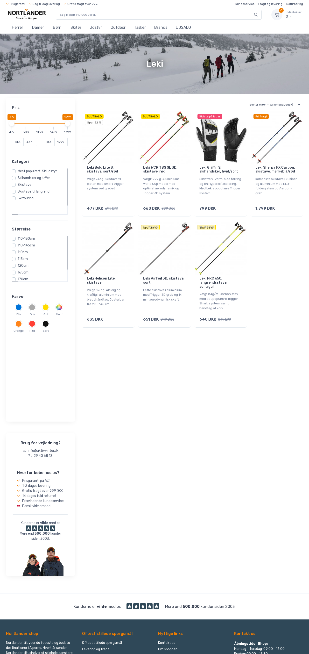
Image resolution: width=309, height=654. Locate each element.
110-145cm (27, 233)
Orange (20, 318)
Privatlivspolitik (170, 572)
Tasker (140, 27)
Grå (33, 301)
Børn (57, 27)
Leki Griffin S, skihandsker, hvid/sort (218, 169)
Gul (47, 301)
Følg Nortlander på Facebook (260, 585)
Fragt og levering (270, 4)
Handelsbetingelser (173, 565)
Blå (20, 301)
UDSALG (183, 27)
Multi (60, 301)
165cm (24, 260)
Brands (160, 27)
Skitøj (75, 27)
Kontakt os (166, 552)
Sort (47, 318)
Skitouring (27, 198)
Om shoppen (167, 559)
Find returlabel (169, 578)
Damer (38, 27)
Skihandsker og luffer (35, 178)
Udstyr (96, 27)
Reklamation (92, 578)
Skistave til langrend (35, 191)
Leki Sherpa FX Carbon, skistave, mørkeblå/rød (275, 169)
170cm (24, 267)
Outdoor (118, 27)
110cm (24, 239)
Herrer (17, 27)
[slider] (13, 123)
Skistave (26, 185)
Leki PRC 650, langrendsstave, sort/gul (213, 279)
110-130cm (27, 226)
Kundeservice (244, 4)
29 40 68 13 (247, 572)
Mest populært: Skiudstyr (38, 171)
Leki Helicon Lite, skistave (101, 277)
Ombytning (90, 565)
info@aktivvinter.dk (253, 579)
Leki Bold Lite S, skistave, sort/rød (102, 169)
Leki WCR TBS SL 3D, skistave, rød (160, 169)
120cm (24, 253)
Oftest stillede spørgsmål (102, 552)
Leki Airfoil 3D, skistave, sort (163, 277)
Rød (33, 318)
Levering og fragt (95, 559)
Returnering (294, 4)
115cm (24, 246)
